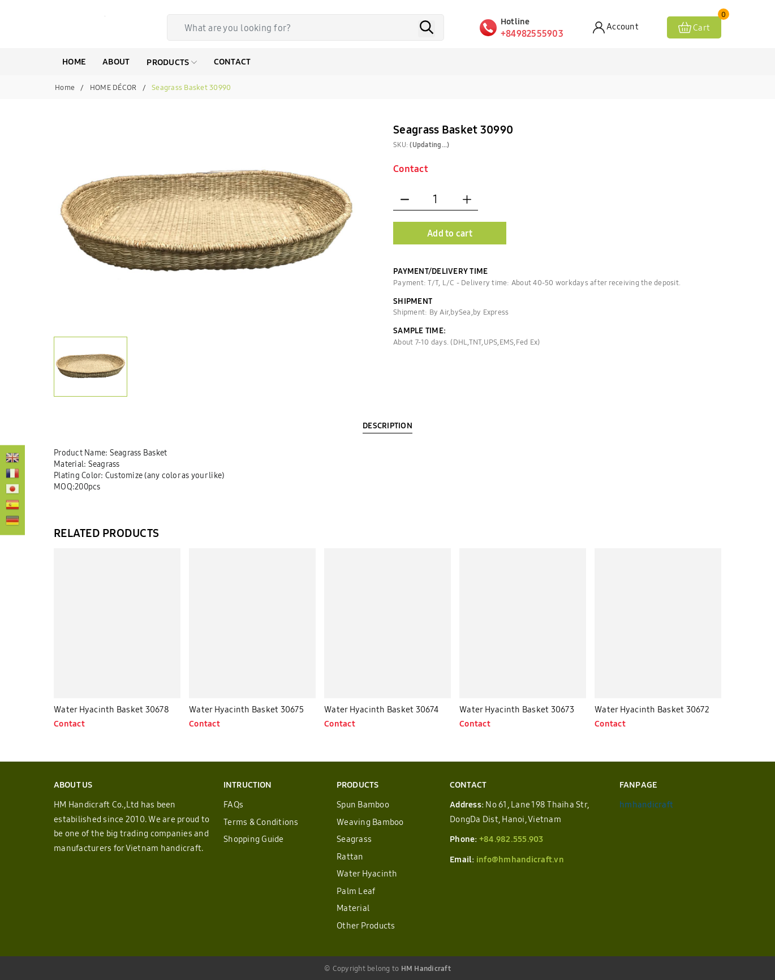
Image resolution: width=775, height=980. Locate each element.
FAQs (233, 804)
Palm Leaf (356, 891)
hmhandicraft (646, 804)
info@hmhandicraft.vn (520, 859)
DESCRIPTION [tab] (387, 425)
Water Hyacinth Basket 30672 (652, 709)
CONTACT (232, 61)
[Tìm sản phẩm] (308, 27)
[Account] (616, 27)
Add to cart (449, 233)
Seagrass (354, 839)
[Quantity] (435, 199)
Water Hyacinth (367, 873)
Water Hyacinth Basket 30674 (381, 709)
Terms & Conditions (261, 822)
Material (353, 908)
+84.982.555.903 (511, 839)
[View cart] (694, 27)
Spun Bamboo (363, 804)
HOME (73, 61)
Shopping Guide (253, 839)
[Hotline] (536, 27)
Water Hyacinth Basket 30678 (111, 709)
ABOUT (116, 61)
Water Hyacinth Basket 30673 (516, 709)
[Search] (426, 28)
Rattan (350, 856)
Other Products (366, 925)
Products (171, 62)
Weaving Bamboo (370, 822)
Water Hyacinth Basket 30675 (246, 709)
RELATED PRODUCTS (106, 532)
